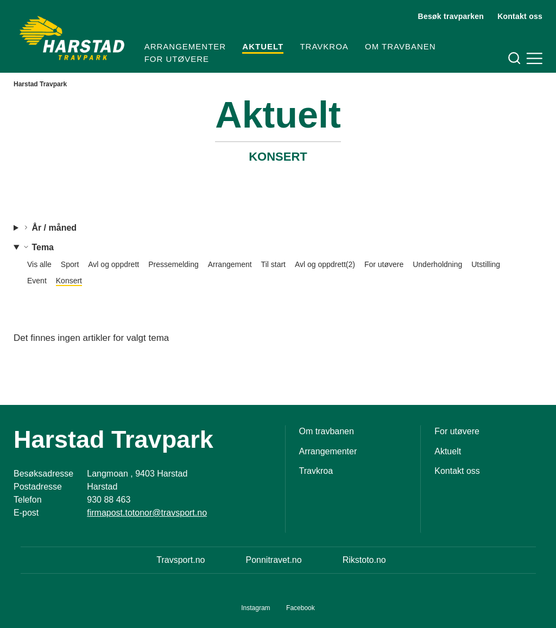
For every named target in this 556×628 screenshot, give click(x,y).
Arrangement (230, 264)
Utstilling (485, 264)
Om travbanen (400, 46)
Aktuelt (262, 46)
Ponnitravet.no (273, 559)
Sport (70, 264)
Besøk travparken (451, 16)
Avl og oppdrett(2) (325, 264)
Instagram (255, 608)
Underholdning (437, 264)
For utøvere (176, 59)
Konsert (69, 280)
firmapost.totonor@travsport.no (147, 512)
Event (37, 280)
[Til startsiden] (72, 38)
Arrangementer (185, 46)
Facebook (300, 608)
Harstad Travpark (40, 84)
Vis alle (39, 264)
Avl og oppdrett (113, 264)
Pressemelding (173, 264)
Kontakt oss (519, 16)
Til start (273, 264)
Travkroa (324, 46)
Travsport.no (180, 559)
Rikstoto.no (364, 559)
